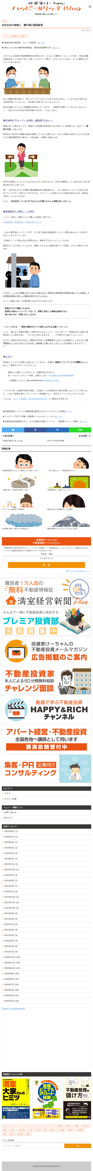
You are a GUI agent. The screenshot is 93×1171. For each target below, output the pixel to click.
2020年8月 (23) (11, 979)
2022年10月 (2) (11, 870)
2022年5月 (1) (11, 886)
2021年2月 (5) (11, 946)
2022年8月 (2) (11, 881)
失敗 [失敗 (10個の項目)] (38, 1130)
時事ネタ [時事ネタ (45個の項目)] (71, 1130)
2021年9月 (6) (11, 913)
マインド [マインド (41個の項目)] (40, 1126)
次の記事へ (85, 436)
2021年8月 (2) (11, 919)
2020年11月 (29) (12, 963)
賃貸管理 (14, 36)
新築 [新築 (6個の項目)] (51, 1130)
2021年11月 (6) (11, 902)
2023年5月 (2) (11, 848)
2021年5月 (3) (11, 930)
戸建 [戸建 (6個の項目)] (44, 1130)
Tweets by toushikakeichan (13, 1009)
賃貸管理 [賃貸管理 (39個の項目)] (20, 1134)
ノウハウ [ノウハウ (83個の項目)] (14, 1126)
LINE (80, 430)
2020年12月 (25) (12, 957)
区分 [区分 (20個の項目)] (31, 1130)
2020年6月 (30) (11, 990)
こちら (43, 43)
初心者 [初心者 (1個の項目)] (12, 1130)
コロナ (5, 36)
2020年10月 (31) (12, 968)
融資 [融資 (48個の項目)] (11, 1134)
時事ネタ (24, 36)
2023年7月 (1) (11, 837)
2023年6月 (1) (11, 842)
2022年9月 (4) (11, 875)
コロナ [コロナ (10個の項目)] (5, 1126)
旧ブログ (8, 818)
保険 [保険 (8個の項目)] (4, 1130)
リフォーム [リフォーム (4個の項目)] (50, 1126)
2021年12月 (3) (11, 897)
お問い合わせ (10, 812)
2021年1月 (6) (11, 952)
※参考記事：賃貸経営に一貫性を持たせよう (22, 222)
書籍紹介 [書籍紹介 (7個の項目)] (81, 1130)
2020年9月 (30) (11, 974)
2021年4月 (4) (11, 935)
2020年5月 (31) (11, 995)
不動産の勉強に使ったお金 (12, 441)
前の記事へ (8, 436)
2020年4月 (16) (11, 1001)
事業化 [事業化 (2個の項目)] (60, 1126)
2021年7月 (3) (11, 924)
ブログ (7, 793)
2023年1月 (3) (11, 864)
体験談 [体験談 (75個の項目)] (76, 1126)
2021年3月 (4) (11, 941)
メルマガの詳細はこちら (79, 571)
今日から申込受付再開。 (56, 441)
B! (58, 430)
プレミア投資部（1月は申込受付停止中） (31, 399)
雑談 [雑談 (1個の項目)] (28, 1134)
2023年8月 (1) (11, 831)
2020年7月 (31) (11, 984)
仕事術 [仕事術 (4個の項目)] (68, 1126)
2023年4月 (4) (11, 853)
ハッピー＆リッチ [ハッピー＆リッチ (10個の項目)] (27, 1126)
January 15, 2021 (51, 380)
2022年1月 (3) (11, 891)
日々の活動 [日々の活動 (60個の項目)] (60, 1130)
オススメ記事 (10, 799)
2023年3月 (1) (11, 859)
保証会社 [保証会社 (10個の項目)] (86, 1126)
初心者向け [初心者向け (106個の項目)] (22, 1130)
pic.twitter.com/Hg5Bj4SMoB (61, 375)
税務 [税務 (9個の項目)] (4, 1134)
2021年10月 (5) (11, 908)
